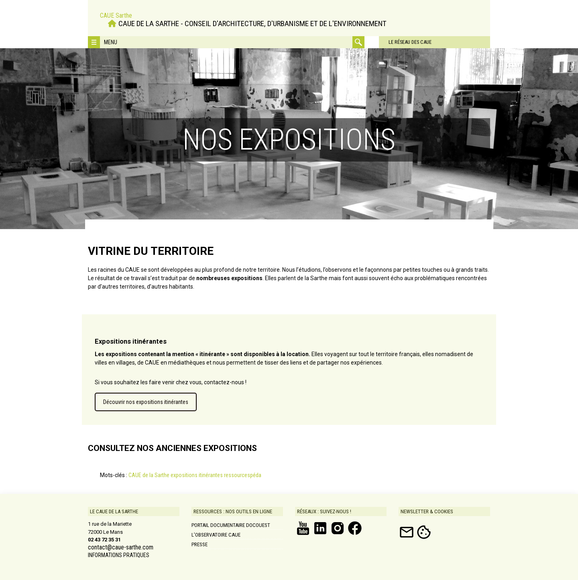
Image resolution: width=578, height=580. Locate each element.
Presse (199, 544)
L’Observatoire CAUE (215, 535)
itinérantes (211, 475)
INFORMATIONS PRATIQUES (118, 555)
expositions (184, 475)
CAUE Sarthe (116, 15)
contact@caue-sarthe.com (120, 547)
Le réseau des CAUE (399, 42)
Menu (110, 42)
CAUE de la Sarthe (148, 475)
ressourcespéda (242, 475)
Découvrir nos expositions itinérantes (145, 402)
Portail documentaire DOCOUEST (230, 525)
